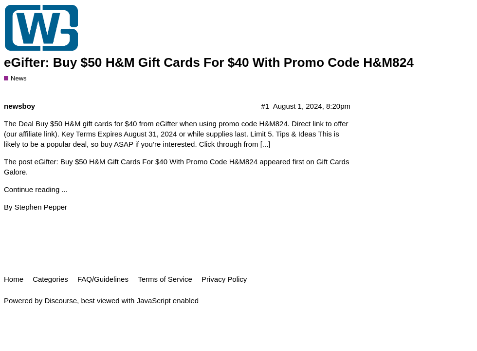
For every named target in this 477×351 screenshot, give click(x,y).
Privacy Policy (224, 279)
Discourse (60, 300)
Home (13, 279)
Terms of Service (165, 279)
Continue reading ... (36, 189)
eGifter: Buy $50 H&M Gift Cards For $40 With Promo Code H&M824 (209, 62)
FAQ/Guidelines (102, 279)
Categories (50, 279)
